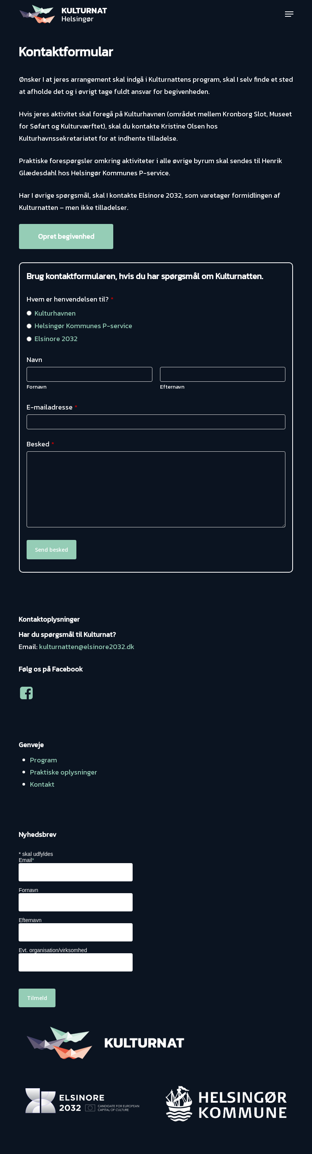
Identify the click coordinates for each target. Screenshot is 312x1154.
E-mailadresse (52, 407)
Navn (34, 359)
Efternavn (172, 387)
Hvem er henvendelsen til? (70, 299)
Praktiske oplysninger (63, 772)
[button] (289, 14)
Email (26, 860)
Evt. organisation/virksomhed (53, 950)
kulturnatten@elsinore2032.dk (87, 646)
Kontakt (42, 784)
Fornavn (36, 387)
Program (43, 760)
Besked (40, 444)
